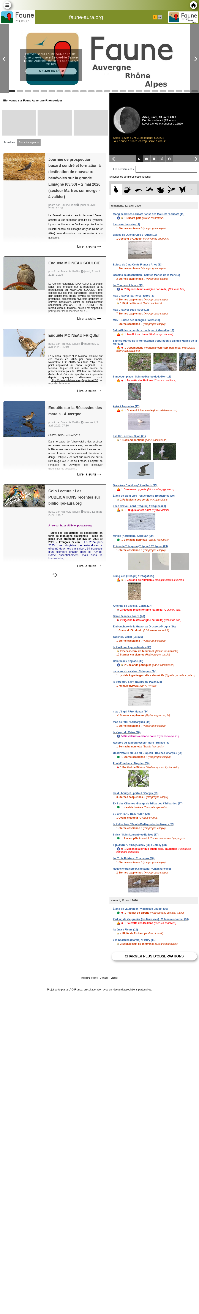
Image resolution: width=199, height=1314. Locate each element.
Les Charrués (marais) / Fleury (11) (134, 939)
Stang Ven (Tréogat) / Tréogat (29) (133, 576)
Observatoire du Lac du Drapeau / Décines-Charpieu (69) (147, 753)
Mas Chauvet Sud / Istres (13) (131, 309)
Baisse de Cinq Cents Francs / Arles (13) (138, 264)
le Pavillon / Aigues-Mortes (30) (132, 647)
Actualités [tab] (9, 142)
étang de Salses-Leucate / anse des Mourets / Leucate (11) (148, 214)
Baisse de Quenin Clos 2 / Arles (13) (135, 234)
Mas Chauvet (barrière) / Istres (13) (134, 295)
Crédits (114, 978)
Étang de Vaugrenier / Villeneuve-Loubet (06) (140, 908)
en (159, 17)
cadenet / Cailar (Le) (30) (128, 636)
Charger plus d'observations (154, 956)
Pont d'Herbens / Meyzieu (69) (131, 763)
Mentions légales (89, 978)
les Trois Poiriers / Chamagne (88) (134, 858)
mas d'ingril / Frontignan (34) (130, 711)
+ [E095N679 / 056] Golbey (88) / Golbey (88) (140, 845)
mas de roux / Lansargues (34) (131, 721)
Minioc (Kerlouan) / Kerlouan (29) (133, 535)
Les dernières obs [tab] (123, 169)
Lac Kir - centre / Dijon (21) (129, 436)
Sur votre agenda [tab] (29, 142)
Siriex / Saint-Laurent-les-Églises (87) (135, 834)
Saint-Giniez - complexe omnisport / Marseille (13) (143, 330)
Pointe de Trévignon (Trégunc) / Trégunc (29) (140, 546)
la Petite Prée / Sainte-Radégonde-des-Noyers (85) (143, 824)
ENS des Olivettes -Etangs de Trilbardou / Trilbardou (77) (148, 803)
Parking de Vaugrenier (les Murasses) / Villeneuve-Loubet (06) (151, 919)
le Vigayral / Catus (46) (127, 732)
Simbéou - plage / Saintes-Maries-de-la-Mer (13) (142, 376)
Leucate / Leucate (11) (126, 224)
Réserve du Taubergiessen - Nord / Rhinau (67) (141, 742)
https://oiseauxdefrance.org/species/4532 (74, 380)
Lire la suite (89, 246)
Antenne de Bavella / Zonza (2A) (132, 605)
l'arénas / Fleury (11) (125, 929)
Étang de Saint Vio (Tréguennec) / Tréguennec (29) (144, 495)
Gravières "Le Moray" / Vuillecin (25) (135, 485)
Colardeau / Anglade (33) (128, 661)
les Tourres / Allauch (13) (128, 285)
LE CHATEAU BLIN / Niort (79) (131, 813)
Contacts (104, 978)
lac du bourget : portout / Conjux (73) (135, 793)
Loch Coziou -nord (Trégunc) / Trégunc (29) (139, 506)
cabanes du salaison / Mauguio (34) (134, 671)
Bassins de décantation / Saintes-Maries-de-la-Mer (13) (146, 274)
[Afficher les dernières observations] (130, 176)
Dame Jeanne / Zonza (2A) (129, 616)
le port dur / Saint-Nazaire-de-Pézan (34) (137, 681)
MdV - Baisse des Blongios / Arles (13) (136, 320)
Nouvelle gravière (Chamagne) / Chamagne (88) (142, 868)
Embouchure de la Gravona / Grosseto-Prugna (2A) (144, 626)
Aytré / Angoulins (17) (126, 406)
